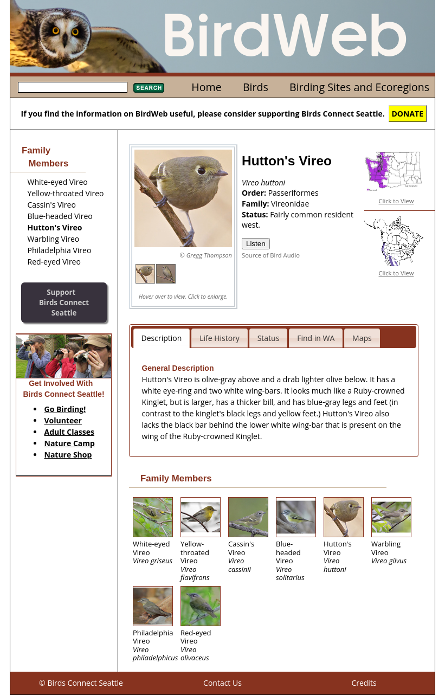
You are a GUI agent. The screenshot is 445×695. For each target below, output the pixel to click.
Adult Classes (69, 432)
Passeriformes (293, 193)
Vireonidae (290, 203)
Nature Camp (69, 443)
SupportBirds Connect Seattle (64, 302)
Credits (363, 683)
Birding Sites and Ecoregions (359, 87)
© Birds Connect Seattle (81, 683)
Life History (219, 338)
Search (148, 88)
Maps (362, 338)
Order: (255, 193)
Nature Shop (68, 454)
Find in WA (315, 338)
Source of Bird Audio (271, 255)
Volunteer (63, 420)
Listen (256, 244)
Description (161, 338)
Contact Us (222, 683)
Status (268, 338)
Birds (255, 87)
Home (206, 87)
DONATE (408, 113)
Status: (256, 214)
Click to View (396, 201)
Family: (256, 203)
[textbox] (72, 87)
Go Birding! (65, 409)
